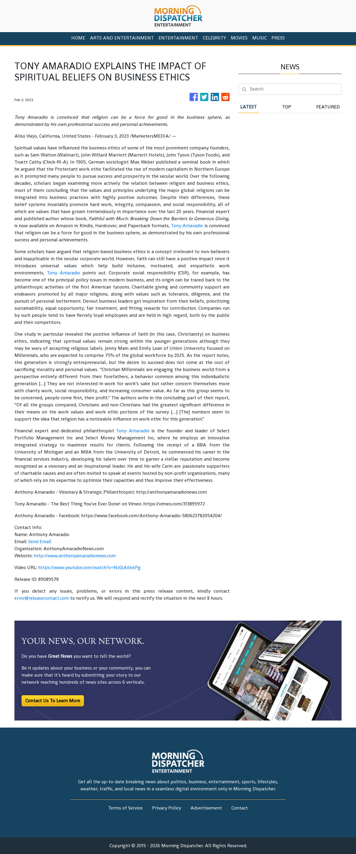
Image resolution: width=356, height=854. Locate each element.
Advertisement (206, 808)
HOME (78, 38)
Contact (239, 808)
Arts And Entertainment (122, 38)
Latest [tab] (248, 107)
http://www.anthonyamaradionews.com (75, 556)
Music (259, 38)
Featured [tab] (328, 107)
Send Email (39, 541)
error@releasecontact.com (41, 598)
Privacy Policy (166, 808)
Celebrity (214, 38)
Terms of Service (125, 808)
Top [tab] (286, 107)
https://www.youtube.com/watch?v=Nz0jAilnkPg (89, 567)
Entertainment (178, 38)
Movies (239, 38)
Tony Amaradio (187, 225)
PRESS (278, 38)
